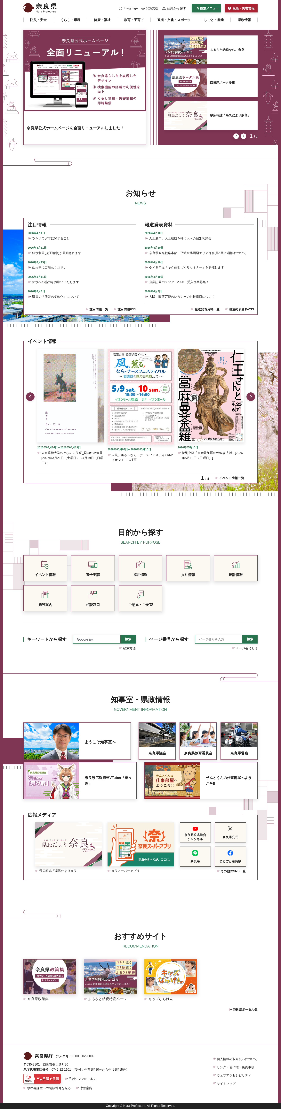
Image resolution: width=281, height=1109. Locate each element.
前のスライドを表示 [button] (236, 136)
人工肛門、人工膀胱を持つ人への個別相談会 (180, 238)
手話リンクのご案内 (82, 1079)
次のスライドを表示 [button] (243, 136)
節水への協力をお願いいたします (55, 282)
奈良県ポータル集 (222, 82)
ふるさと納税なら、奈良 (227, 49)
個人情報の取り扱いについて (237, 1059)
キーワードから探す (47, 639)
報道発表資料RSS (241, 309)
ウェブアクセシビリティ (234, 1075)
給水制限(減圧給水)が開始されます (56, 253)
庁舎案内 (86, 1088)
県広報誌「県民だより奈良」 (230, 115)
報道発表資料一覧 (207, 309)
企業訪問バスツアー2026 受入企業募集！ (179, 282)
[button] (128, 8)
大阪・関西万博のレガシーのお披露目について (182, 296)
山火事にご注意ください (49, 267)
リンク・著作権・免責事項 (235, 1067)
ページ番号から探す (169, 639)
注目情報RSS (126, 309)
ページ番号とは (247, 648)
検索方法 (129, 648)
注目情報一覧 (98, 309)
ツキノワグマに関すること (51, 238)
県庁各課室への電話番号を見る (49, 1088)
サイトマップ (226, 1083)
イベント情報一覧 (231, 478)
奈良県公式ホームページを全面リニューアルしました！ (75, 128)
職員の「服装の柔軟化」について (55, 296)
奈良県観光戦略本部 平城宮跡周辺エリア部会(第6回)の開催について (198, 253)
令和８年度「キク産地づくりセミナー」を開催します (186, 267)
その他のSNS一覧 (233, 871)
